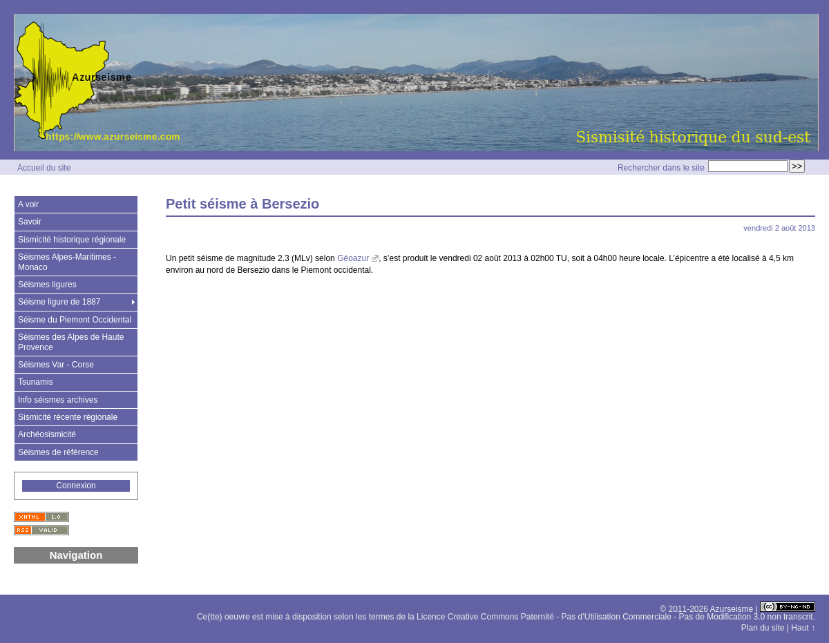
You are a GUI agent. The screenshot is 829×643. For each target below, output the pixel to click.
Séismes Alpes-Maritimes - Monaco (67, 261)
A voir (28, 204)
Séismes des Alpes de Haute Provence (71, 342)
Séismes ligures (47, 284)
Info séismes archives (57, 400)
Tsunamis (35, 382)
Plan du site (763, 628)
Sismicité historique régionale (72, 239)
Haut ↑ (803, 628)
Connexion (75, 485)
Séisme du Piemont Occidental (74, 320)
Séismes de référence (58, 452)
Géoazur (353, 258)
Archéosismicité (47, 434)
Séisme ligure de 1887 (59, 302)
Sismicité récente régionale (67, 417)
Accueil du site (43, 168)
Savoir (29, 222)
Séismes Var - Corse (56, 365)
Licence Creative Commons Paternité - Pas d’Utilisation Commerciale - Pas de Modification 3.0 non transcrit (615, 617)
